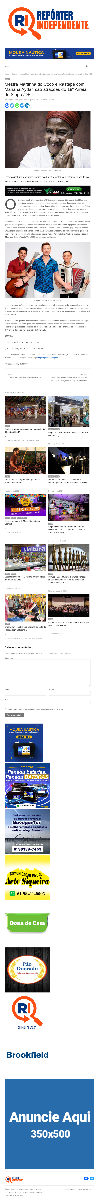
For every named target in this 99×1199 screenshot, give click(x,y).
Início (67, 1189)
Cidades (51, 429)
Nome (7, 690)
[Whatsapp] (17, 105)
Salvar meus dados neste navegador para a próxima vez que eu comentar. (35, 709)
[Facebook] (7, 105)
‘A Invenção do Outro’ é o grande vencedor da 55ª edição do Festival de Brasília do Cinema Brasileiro (67, 580)
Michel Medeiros (22, 518)
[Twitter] (12, 105)
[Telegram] (22, 105)
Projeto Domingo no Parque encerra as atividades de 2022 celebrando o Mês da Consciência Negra (66, 530)
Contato (73, 1189)
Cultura (7, 79)
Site (6, 699)
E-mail (52, 690)
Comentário (9, 658)
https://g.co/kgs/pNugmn (48, 358)
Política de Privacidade (85, 1189)
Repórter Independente (46, 100)
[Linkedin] (27, 105)
